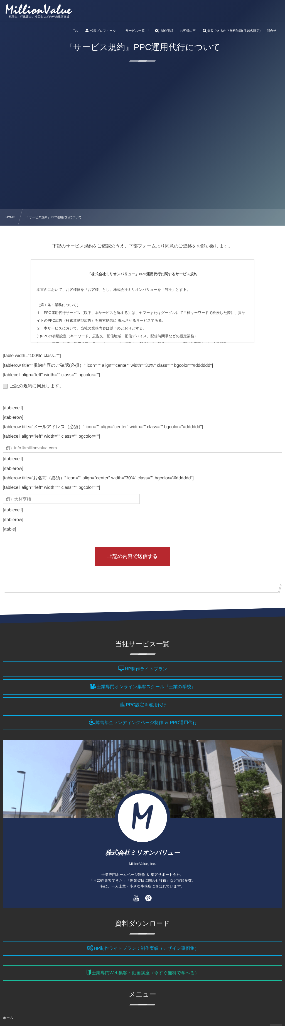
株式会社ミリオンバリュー (142, 852)
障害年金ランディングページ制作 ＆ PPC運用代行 (146, 722)
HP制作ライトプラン (146, 669)
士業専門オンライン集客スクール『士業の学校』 (146, 687)
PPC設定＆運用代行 (146, 705)
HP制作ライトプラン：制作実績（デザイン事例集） (146, 948)
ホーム (8, 1018)
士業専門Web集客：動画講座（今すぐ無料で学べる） (145, 973)
